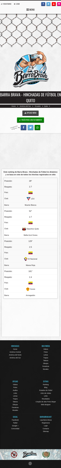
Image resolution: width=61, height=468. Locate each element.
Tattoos (45, 360)
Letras (46, 355)
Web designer (46, 404)
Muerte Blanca (30, 205)
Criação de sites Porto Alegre (46, 402)
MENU (30, 9)
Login (46, 426)
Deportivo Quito (33, 229)
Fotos (46, 352)
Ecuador (38, 106)
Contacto (46, 428)
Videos (45, 349)
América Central (15, 352)
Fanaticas (45, 366)
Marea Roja (30, 265)
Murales (46, 369)
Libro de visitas (46, 393)
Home (13, 106)
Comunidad (15, 428)
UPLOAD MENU (30, 112)
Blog (45, 387)
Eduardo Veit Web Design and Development (30, 463)
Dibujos (45, 363)
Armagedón (30, 295)
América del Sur (25, 106)
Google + (15, 426)
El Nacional (32, 259)
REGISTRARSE (6, 4)
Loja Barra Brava (46, 420)
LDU (32, 199)
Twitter (15, 423)
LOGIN (17, 4)
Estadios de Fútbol (45, 390)
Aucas (32, 289)
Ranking (46, 384)
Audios (15, 390)
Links (15, 393)
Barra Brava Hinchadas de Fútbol (30, 69)
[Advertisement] (30, 151)
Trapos (45, 358)
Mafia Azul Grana (30, 235)
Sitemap (46, 431)
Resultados (46, 399)
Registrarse (46, 423)
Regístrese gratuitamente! (30, 120)
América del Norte (15, 355)
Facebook (15, 420)
